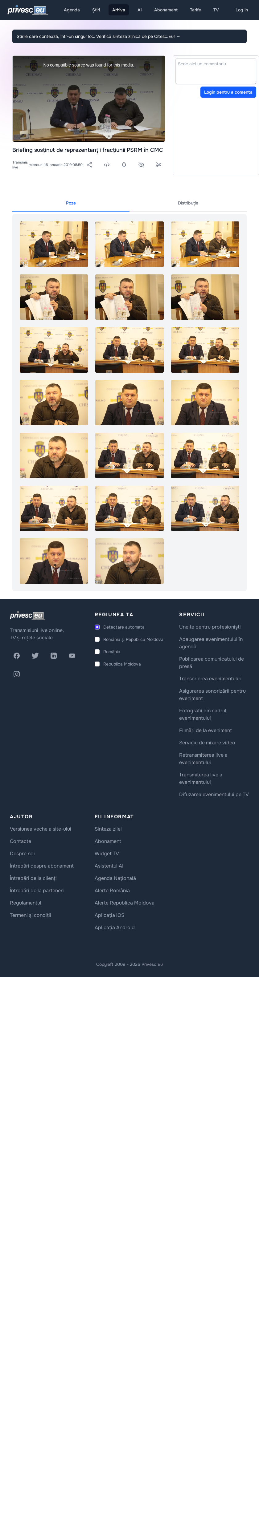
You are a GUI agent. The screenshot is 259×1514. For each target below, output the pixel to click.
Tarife (195, 10)
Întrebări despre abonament (42, 866)
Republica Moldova (122, 664)
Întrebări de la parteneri (37, 890)
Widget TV (107, 853)
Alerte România (112, 890)
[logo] (27, 615)
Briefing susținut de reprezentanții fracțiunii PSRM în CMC (87, 150)
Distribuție (188, 203)
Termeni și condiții (30, 915)
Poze (71, 203)
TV (216, 10)
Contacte (20, 841)
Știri (96, 10)
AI (140, 10)
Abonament (166, 10)
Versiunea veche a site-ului (40, 829)
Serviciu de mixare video (207, 742)
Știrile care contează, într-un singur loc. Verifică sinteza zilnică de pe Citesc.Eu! (98, 36)
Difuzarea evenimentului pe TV (214, 794)
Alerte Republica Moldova (124, 903)
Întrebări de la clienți (33, 878)
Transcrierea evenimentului (210, 678)
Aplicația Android (115, 927)
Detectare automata (124, 627)
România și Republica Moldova (133, 639)
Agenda (72, 10)
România (111, 651)
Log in (242, 10)
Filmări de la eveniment (205, 730)
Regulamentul (25, 903)
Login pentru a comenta (228, 92)
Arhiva (118, 10)
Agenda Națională (115, 878)
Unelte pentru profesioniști (210, 627)
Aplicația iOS (109, 915)
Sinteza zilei (108, 829)
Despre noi (22, 853)
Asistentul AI (109, 866)
